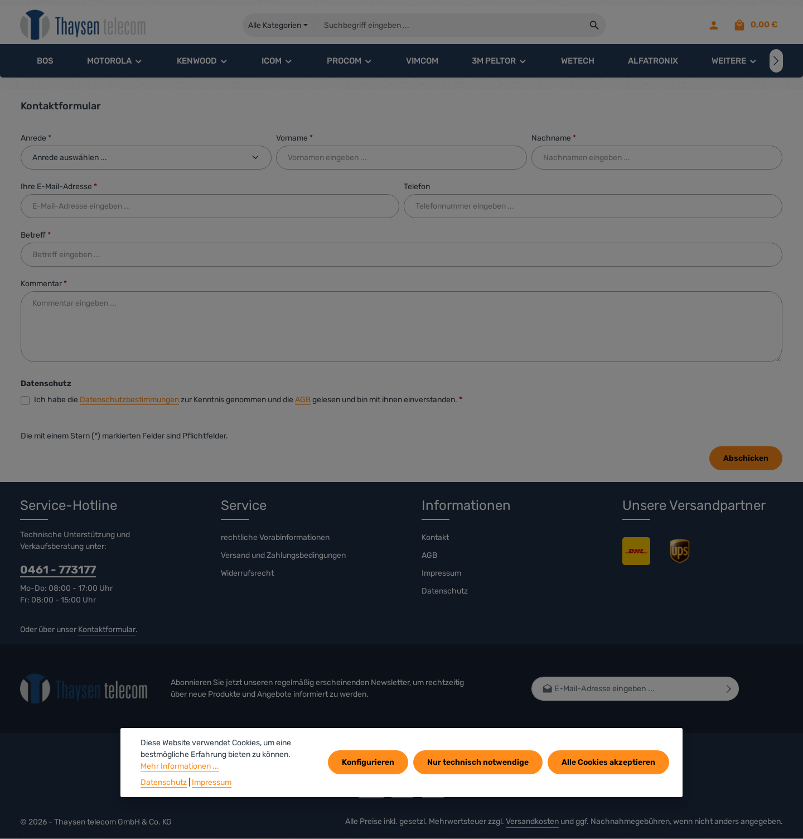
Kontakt (435, 538)
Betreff (36, 235)
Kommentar (44, 284)
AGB (303, 400)
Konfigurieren (369, 762)
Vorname (294, 138)
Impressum (441, 573)
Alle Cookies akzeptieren (608, 762)
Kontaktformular (107, 630)
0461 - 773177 (58, 570)
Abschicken (745, 459)
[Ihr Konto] (713, 25)
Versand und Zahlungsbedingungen (283, 556)
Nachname (553, 138)
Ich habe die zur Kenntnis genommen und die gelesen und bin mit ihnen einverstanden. (248, 400)
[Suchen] (595, 25)
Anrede (36, 138)
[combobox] (448, 25)
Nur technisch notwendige (478, 762)
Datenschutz (445, 591)
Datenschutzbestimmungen (129, 400)
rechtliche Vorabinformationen (275, 538)
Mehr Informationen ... (180, 766)
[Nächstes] (776, 61)
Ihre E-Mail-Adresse (59, 187)
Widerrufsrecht (247, 573)
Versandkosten (532, 822)
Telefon (417, 187)
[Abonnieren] (729, 689)
